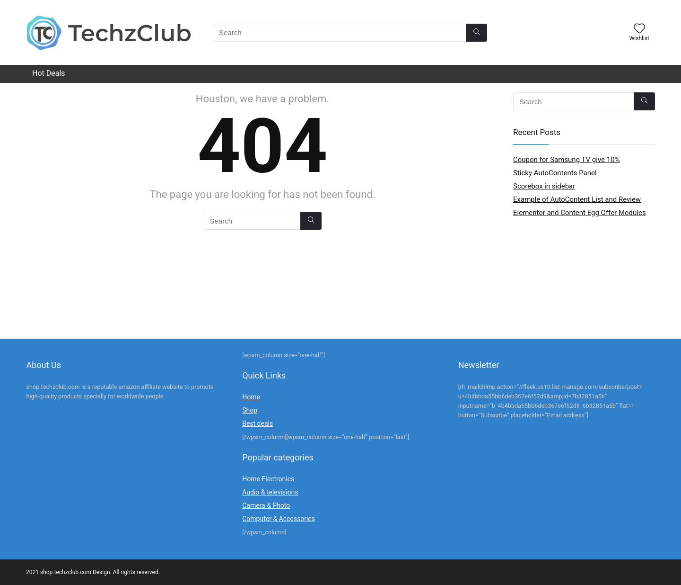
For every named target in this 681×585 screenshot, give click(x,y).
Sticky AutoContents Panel (555, 173)
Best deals (257, 423)
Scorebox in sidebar (544, 186)
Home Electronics (268, 479)
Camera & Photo (266, 505)
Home (251, 397)
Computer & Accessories (278, 518)
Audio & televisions (270, 492)
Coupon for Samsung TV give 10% (566, 159)
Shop (249, 410)
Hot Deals (48, 73)
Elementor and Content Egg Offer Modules (579, 212)
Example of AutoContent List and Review (577, 199)
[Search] (476, 33)
